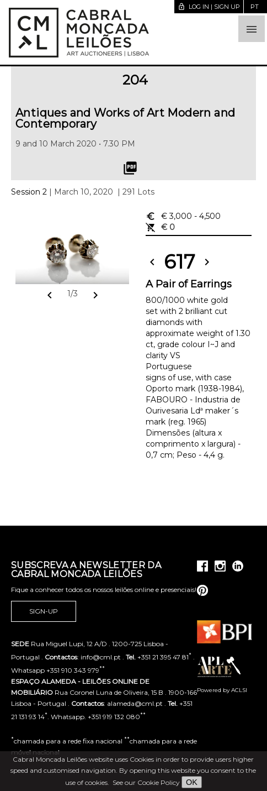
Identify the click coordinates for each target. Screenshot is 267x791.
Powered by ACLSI (222, 690)
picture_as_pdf (130, 168)
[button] (251, 28)
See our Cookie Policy (146, 782)
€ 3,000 (183, 216)
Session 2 (29, 192)
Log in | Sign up (209, 7)
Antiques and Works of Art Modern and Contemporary (125, 118)
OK (191, 782)
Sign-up (44, 611)
